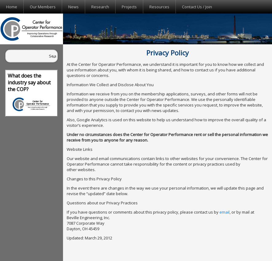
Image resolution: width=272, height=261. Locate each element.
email (224, 212)
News (73, 7)
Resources (159, 7)
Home (11, 7)
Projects (129, 7)
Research (100, 7)
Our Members (43, 7)
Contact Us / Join (197, 7)
